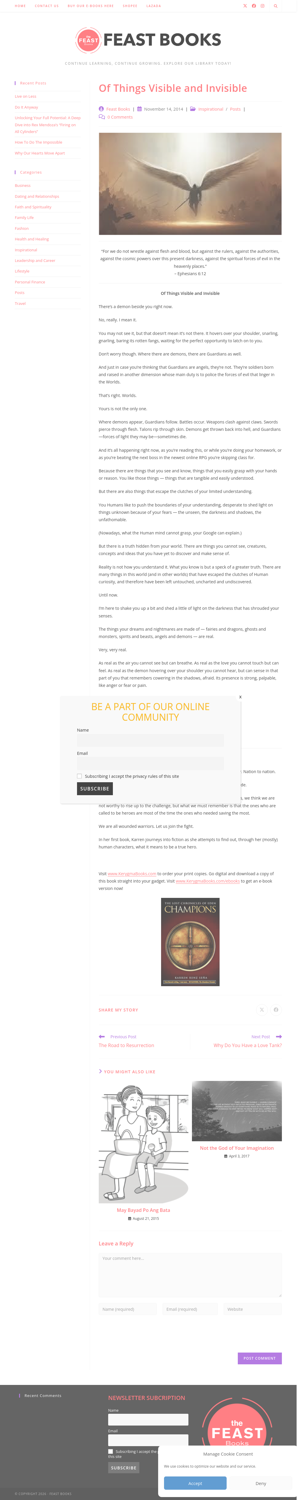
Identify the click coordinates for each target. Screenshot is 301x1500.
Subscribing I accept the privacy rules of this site (128, 776)
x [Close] (240, 696)
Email (82, 753)
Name (83, 730)
